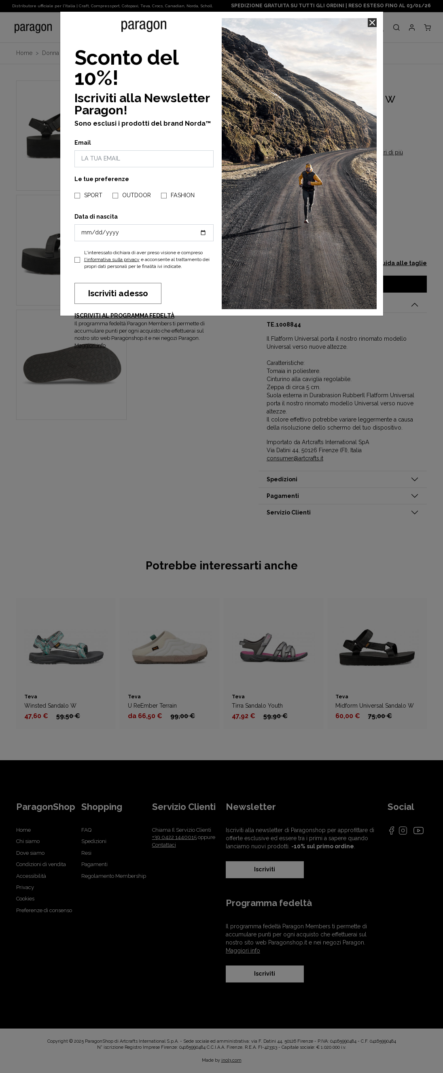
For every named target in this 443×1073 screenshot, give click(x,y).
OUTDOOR (136, 195)
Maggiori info (90, 345)
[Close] (372, 22)
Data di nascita (96, 216)
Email (82, 142)
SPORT (93, 195)
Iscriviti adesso (118, 293)
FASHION (183, 195)
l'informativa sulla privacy (112, 259)
